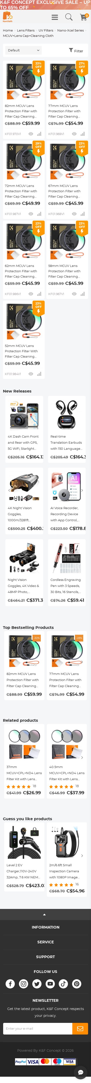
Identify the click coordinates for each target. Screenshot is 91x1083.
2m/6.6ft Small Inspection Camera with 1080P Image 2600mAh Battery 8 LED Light (64, 872)
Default (14, 50)
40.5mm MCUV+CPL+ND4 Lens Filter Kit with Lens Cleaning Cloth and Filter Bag (66, 774)
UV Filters (46, 30)
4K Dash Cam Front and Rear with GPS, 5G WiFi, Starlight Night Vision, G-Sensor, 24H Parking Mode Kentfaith (24, 443)
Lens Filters (25, 30)
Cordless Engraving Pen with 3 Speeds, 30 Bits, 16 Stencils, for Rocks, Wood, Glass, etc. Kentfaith (65, 586)
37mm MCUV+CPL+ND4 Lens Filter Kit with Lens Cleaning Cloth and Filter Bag (24, 774)
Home (8, 30)
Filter (78, 51)
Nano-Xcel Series (70, 30)
